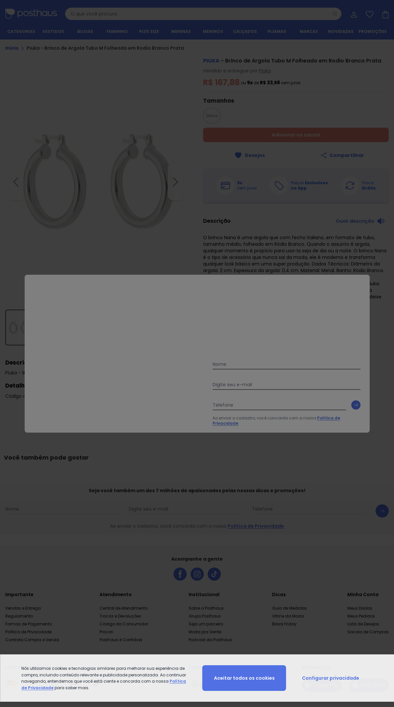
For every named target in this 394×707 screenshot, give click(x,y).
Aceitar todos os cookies (244, 678)
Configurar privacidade (330, 678)
